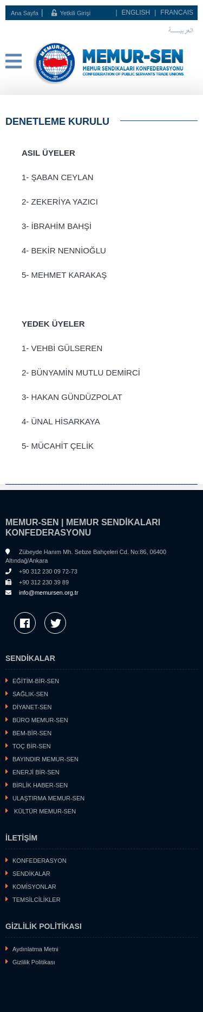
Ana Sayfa (24, 13)
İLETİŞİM (21, 837)
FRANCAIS (176, 12)
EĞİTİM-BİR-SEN (35, 681)
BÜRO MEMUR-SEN (40, 720)
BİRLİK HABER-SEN (40, 785)
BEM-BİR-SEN (31, 733)
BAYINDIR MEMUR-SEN (45, 759)
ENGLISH (136, 12)
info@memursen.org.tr (48, 592)
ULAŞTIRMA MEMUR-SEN (48, 798)
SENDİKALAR (30, 658)
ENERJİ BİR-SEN (36, 772)
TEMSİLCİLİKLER (36, 899)
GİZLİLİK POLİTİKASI (43, 926)
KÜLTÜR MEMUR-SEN (44, 811)
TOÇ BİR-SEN (31, 746)
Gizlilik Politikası (33, 962)
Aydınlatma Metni (35, 949)
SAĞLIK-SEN (30, 694)
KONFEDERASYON (39, 860)
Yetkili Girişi (70, 13)
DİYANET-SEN (32, 707)
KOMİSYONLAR (34, 886)
